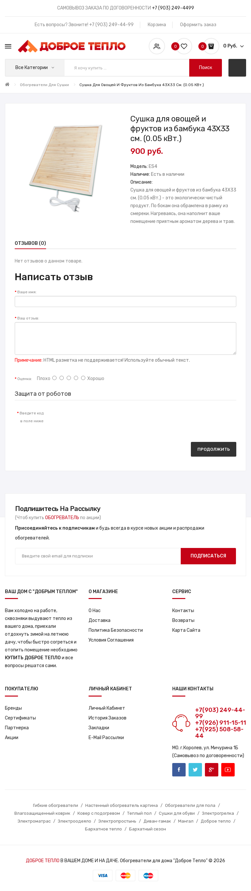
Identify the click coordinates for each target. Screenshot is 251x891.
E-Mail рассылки (106, 737)
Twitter (195, 769)
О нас (95, 610)
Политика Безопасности (116, 630)
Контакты (183, 610)
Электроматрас (34, 821)
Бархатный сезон (147, 829)
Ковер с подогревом (98, 813)
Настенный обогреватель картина (121, 805)
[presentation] (103, 419)
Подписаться (208, 556)
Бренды (13, 708)
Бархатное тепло (103, 829)
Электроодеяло (74, 821)
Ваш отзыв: (28, 318)
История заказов (107, 718)
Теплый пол (139, 813)
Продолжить (213, 449)
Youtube (228, 769)
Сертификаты (20, 718)
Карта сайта (186, 630)
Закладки (99, 728)
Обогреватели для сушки (44, 84)
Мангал (185, 821)
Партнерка (17, 728)
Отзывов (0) (30, 243)
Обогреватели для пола (190, 805)
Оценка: (24, 378)
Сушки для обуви (177, 813)
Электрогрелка (218, 813)
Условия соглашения (111, 640)
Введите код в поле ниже (31, 417)
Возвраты (183, 620)
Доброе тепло (216, 821)
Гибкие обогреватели (55, 805)
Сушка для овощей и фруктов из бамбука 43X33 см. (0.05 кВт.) (141, 84)
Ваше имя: (27, 292)
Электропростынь (117, 821)
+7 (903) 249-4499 (173, 8)
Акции (11, 737)
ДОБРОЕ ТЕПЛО (42, 861)
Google (211, 769)
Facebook (179, 769)
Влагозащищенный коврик (42, 813)
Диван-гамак (157, 821)
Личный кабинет (107, 708)
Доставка (99, 620)
